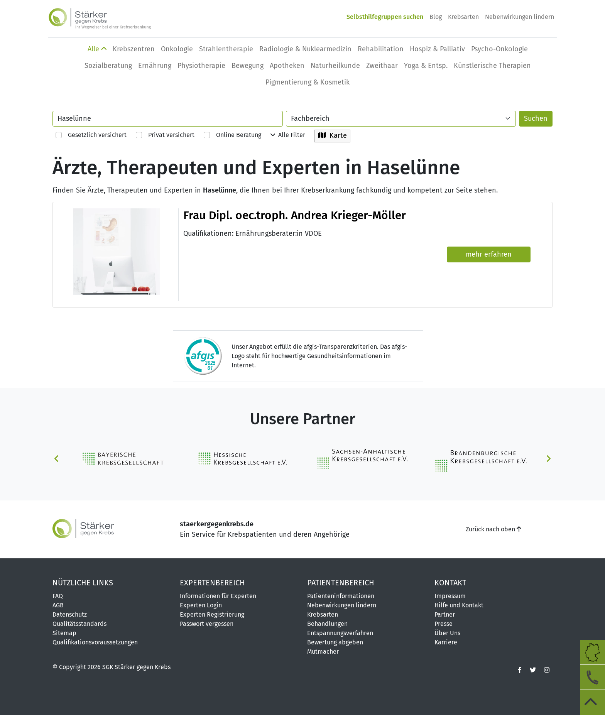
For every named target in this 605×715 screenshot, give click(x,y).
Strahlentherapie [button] (226, 49)
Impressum (450, 596)
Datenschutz (69, 614)
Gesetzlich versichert (91, 135)
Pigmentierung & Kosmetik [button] (307, 82)
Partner (444, 614)
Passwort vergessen (206, 623)
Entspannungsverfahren (340, 633)
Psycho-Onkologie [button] (499, 49)
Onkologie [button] (177, 49)
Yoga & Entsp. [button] (426, 65)
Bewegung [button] (248, 65)
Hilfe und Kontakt (458, 605)
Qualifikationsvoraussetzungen (95, 642)
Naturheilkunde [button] (335, 65)
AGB (58, 605)
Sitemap (64, 633)
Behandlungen (327, 623)
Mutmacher (323, 651)
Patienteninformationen (340, 596)
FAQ (57, 596)
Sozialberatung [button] (108, 65)
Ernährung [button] (154, 65)
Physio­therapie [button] (201, 65)
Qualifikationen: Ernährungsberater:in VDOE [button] (252, 233)
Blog (435, 16)
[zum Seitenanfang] (592, 702)
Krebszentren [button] (134, 49)
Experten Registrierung (212, 614)
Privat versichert (165, 135)
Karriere (445, 642)
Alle (97, 49)
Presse (443, 623)
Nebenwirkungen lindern (519, 16)
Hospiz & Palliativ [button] (437, 49)
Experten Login (201, 605)
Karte (332, 135)
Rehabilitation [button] (381, 49)
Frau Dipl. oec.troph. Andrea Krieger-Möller (294, 215)
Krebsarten (463, 16)
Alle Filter (287, 135)
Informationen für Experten (218, 596)
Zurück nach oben (493, 529)
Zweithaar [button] (382, 65)
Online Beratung (232, 135)
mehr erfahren (489, 254)
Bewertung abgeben (335, 642)
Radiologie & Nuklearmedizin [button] (305, 49)
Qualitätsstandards (79, 623)
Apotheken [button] (287, 65)
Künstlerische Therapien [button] (492, 65)
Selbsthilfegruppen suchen (384, 16)
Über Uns (447, 633)
